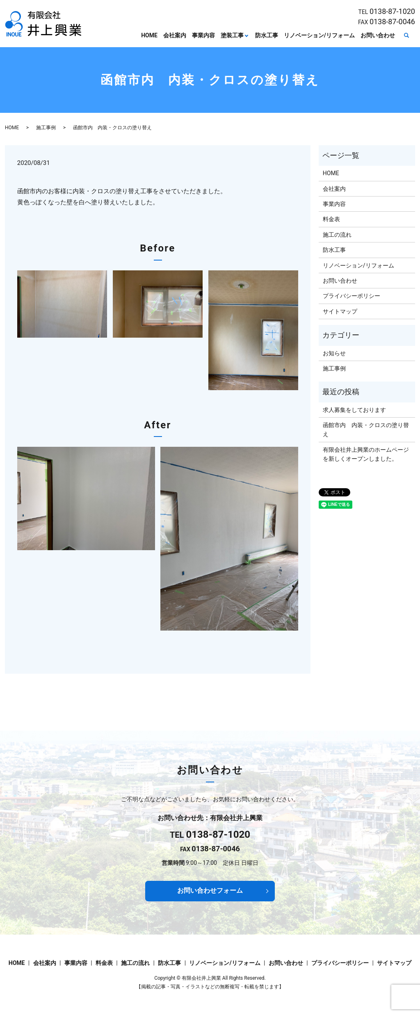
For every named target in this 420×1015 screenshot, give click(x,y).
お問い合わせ (378, 35)
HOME (149, 35)
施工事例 (46, 127)
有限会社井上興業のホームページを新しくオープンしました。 (366, 454)
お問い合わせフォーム (210, 890)
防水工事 (266, 35)
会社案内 (174, 35)
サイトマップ (340, 311)
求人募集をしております (354, 410)
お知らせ (334, 353)
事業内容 (203, 35)
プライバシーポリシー (351, 296)
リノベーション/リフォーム (319, 35)
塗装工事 (232, 35)
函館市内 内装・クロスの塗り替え (366, 429)
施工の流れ (337, 234)
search (406, 36)
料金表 (331, 219)
